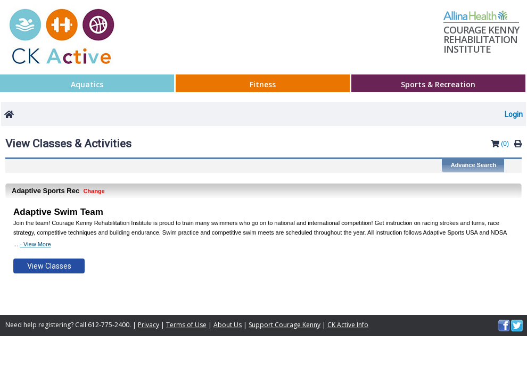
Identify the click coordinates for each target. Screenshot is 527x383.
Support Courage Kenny (284, 324)
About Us (227, 324)
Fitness (263, 84)
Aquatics (87, 84)
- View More (35, 244)
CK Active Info (347, 324)
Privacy (148, 324)
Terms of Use (186, 324)
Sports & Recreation (438, 84)
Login (514, 114)
